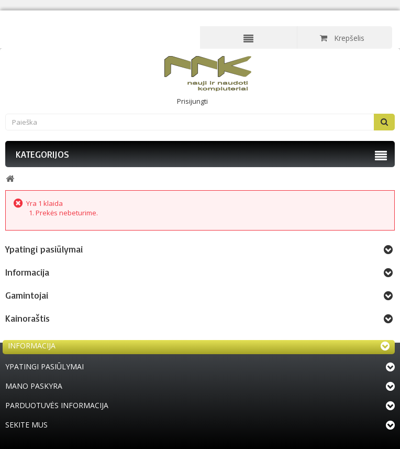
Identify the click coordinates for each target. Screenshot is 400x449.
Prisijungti (192, 101)
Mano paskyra (33, 386)
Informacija (27, 272)
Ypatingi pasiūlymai (44, 249)
